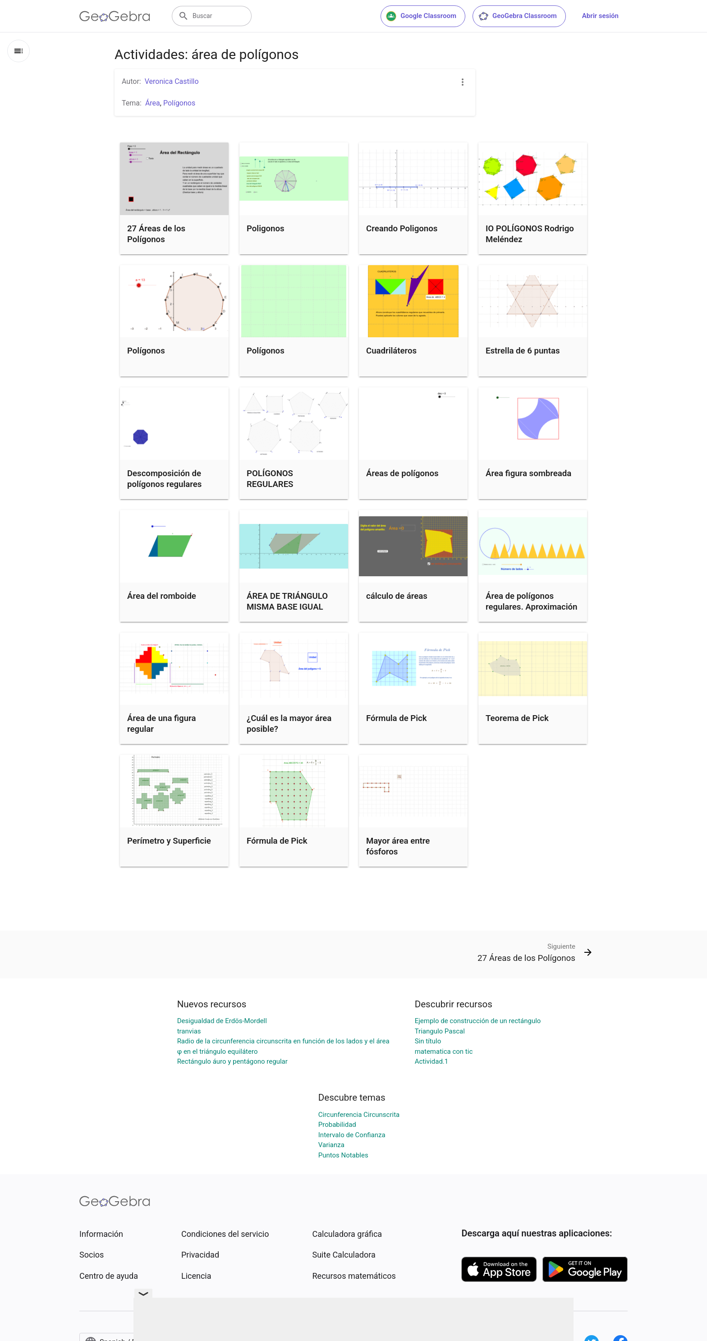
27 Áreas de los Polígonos (156, 234)
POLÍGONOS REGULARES (270, 478)
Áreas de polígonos (402, 473)
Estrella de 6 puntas (523, 351)
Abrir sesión (600, 16)
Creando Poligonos (401, 229)
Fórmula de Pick (396, 718)
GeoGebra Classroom (517, 16)
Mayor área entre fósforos (398, 846)
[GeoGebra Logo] (114, 16)
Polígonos (146, 351)
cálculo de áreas (396, 596)
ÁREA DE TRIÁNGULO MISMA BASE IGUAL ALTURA (287, 607)
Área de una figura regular (161, 723)
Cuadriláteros (391, 351)
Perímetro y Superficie (169, 841)
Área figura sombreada (528, 473)
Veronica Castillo (172, 81)
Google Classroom (421, 16)
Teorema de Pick (517, 718)
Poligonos (266, 229)
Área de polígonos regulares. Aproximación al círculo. (532, 607)
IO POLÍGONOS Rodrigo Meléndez (530, 234)
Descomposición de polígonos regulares (164, 478)
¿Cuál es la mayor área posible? (289, 723)
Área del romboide (161, 596)
